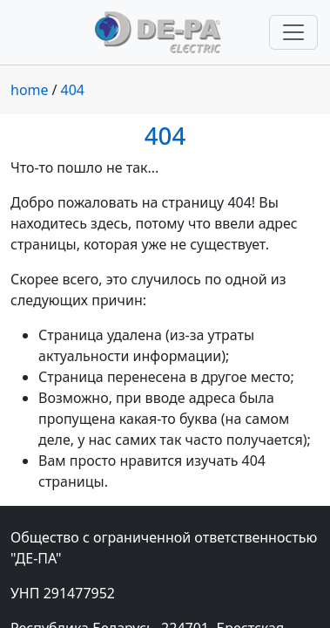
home (29, 89)
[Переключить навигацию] (293, 32)
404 (72, 89)
